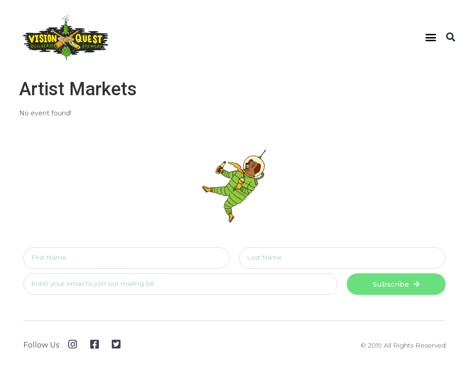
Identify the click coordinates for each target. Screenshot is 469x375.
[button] (431, 37)
